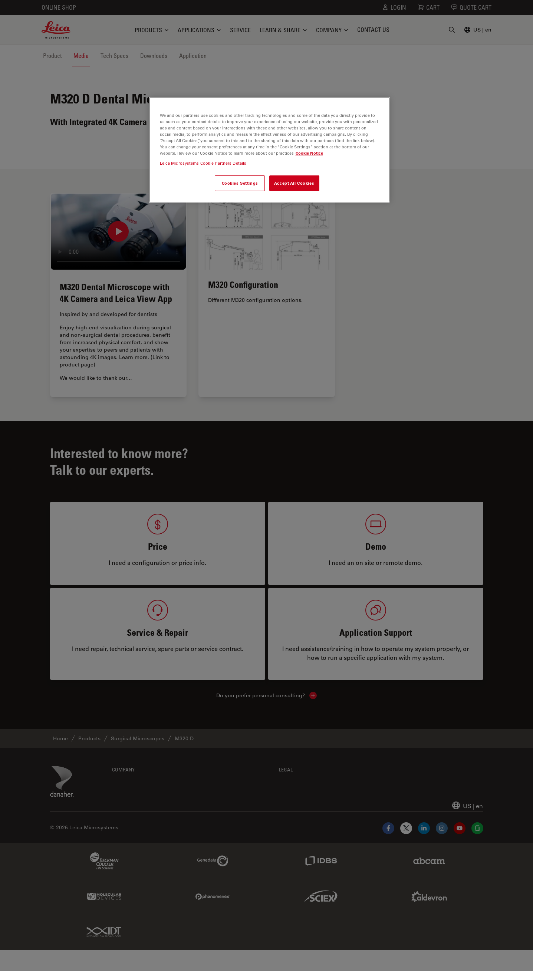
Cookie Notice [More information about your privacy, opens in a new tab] (309, 153)
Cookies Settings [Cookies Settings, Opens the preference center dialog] (240, 183)
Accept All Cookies (294, 183)
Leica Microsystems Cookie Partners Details (203, 163)
